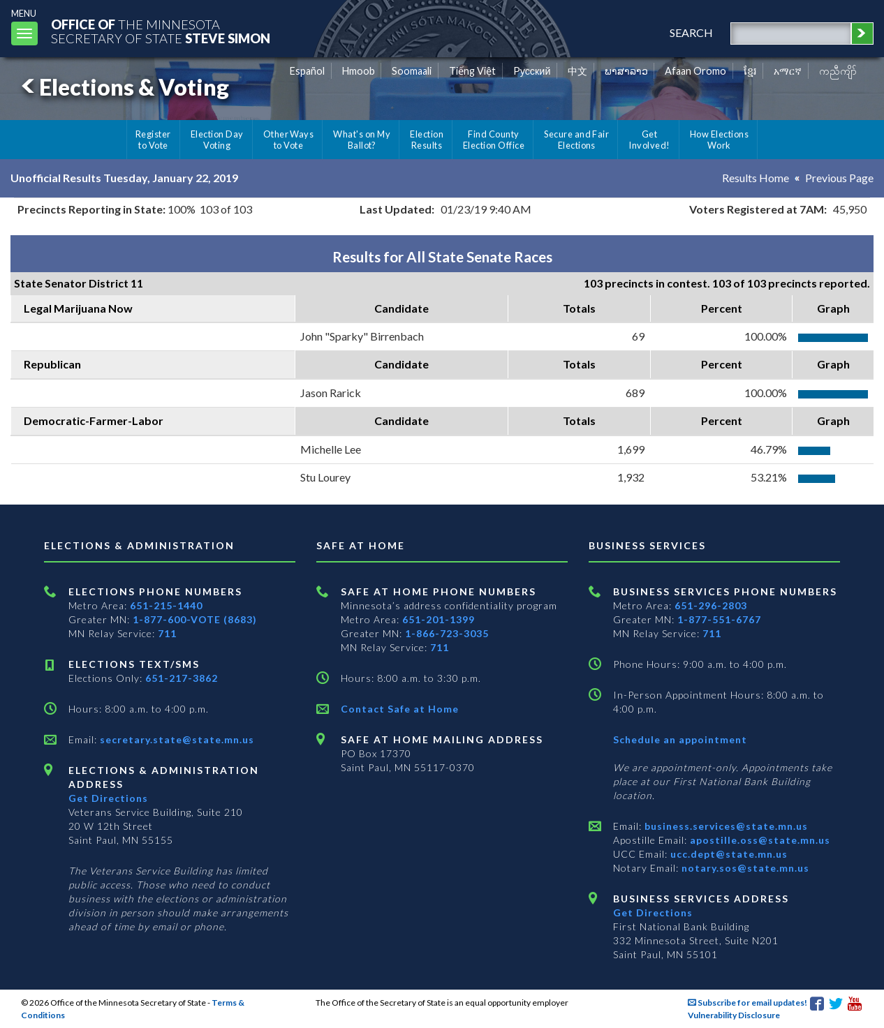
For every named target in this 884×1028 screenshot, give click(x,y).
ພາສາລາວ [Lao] (626, 71)
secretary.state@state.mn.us (175, 739)
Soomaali (412, 71)
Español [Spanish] (307, 71)
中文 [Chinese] (577, 71)
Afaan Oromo (695, 71)
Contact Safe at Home (400, 709)
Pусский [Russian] (532, 71)
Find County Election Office (493, 139)
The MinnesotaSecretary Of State (160, 31)
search (691, 32)
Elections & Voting (123, 86)
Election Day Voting (217, 139)
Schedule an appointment (680, 739)
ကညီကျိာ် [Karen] (838, 71)
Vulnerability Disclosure (734, 1015)
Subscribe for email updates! (747, 1002)
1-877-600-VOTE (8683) (195, 619)
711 (167, 633)
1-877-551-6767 (719, 619)
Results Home (755, 177)
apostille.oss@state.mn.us (758, 840)
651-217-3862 (181, 678)
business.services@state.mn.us (725, 826)
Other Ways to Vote (288, 139)
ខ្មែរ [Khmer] (750, 71)
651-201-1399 (438, 619)
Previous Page (839, 177)
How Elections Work (719, 139)
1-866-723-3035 (447, 633)
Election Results (426, 139)
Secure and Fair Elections (576, 139)
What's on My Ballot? (361, 139)
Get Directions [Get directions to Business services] (653, 912)
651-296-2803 (711, 605)
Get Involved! (649, 139)
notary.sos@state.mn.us (744, 868)
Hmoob (358, 71)
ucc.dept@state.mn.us (728, 854)
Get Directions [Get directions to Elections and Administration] (108, 798)
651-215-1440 (166, 605)
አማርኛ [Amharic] (788, 71)
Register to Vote (153, 139)
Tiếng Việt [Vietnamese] (472, 71)
